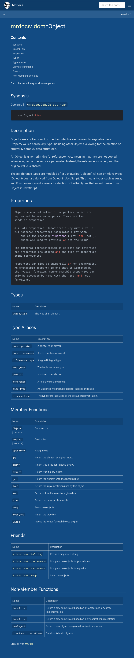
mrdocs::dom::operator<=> (29, 561)
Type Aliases (19, 62)
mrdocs (21, 26)
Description (19, 49)
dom (40, 26)
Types (16, 57)
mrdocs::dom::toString (27, 554)
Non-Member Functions (25, 75)
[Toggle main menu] (129, 5)
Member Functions (23, 66)
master (125, 14)
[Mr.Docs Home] (13, 5)
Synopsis (17, 44)
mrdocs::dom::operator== (29, 568)
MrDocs (29, 643)
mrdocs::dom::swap (25, 575)
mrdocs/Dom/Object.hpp (46, 104)
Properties (18, 53)
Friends (17, 71)
